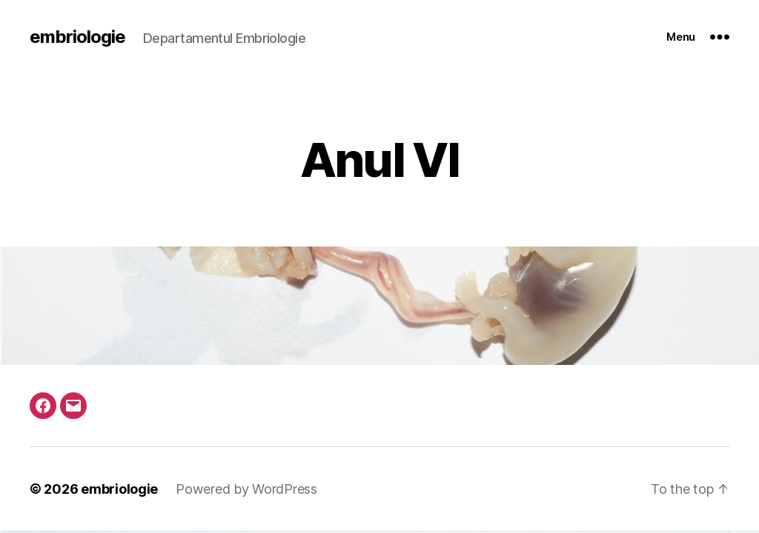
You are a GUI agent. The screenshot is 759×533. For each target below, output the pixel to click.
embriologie (77, 37)
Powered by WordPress (246, 489)
